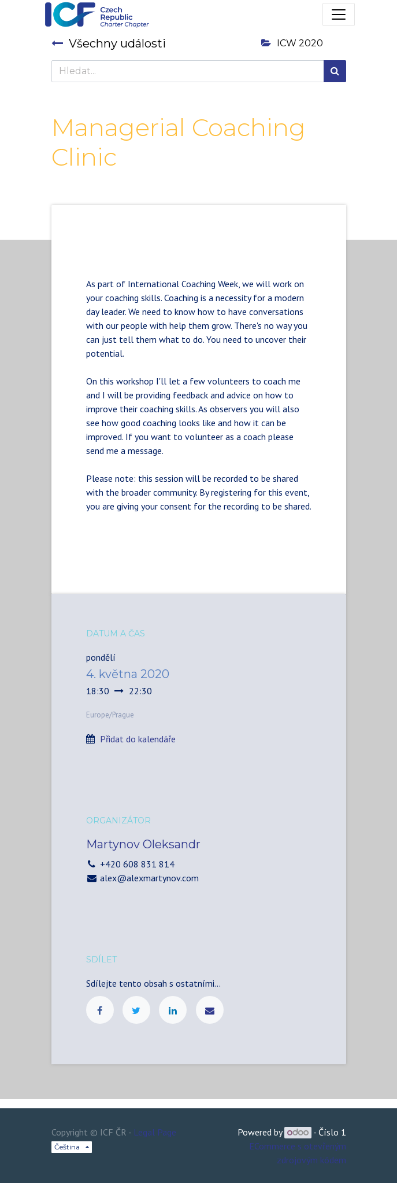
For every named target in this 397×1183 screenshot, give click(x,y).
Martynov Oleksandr (143, 844)
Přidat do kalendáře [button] (138, 739)
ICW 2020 (292, 43)
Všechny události (108, 43)
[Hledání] (335, 71)
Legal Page (154, 1132)
